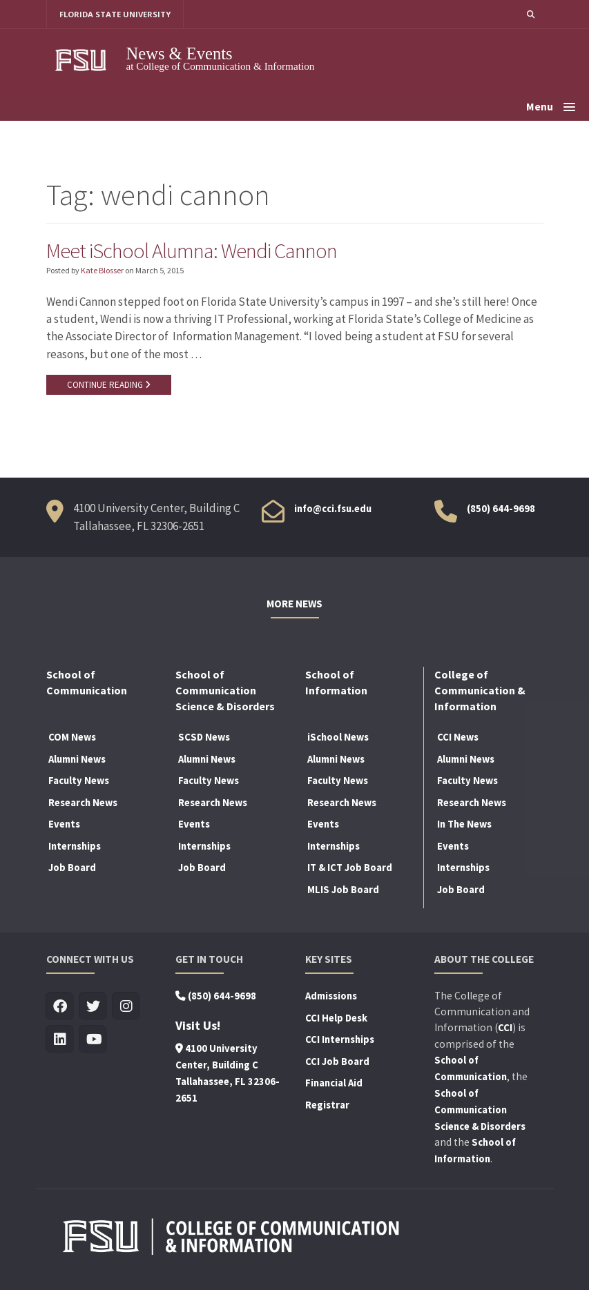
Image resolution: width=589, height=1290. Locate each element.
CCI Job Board (337, 1062)
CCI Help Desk (336, 1019)
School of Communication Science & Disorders (479, 1110)
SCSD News (204, 738)
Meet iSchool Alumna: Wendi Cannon (194, 250)
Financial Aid (334, 1084)
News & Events (179, 53)
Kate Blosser (102, 271)
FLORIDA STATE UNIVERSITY (115, 14)
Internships (74, 847)
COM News (72, 738)
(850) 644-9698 (501, 510)
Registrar (327, 1106)
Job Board (72, 869)
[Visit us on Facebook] (60, 1007)
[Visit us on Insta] (127, 1007)
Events (64, 825)
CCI (505, 1028)
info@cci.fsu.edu (332, 510)
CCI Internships (339, 1040)
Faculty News (78, 781)
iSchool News (338, 738)
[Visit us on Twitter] (93, 1007)
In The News (464, 825)
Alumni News (77, 760)
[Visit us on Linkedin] (60, 1040)
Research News (82, 803)
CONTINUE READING (109, 385)
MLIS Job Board (343, 890)
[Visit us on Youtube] (93, 1040)
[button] (530, 14)
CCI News (458, 738)
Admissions (331, 996)
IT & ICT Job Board (349, 869)
